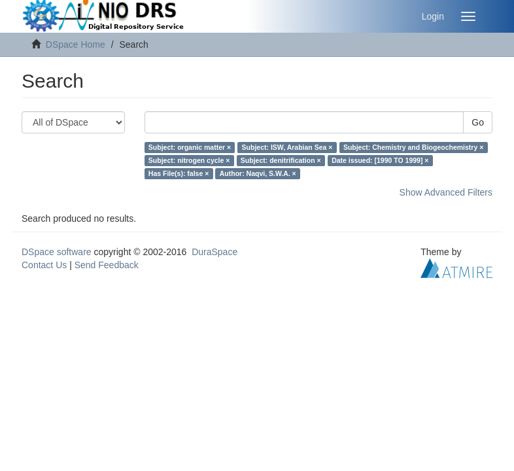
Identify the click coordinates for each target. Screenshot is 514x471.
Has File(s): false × (178, 173)
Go (477, 122)
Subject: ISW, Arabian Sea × (287, 147)
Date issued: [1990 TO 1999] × (380, 160)
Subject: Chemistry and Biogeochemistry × (413, 147)
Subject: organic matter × (189, 147)
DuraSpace (214, 252)
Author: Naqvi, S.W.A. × (258, 173)
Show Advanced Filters (446, 192)
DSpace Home (75, 44)
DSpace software (57, 252)
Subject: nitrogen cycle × (189, 160)
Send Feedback (107, 265)
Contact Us (44, 265)
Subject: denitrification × (281, 160)
